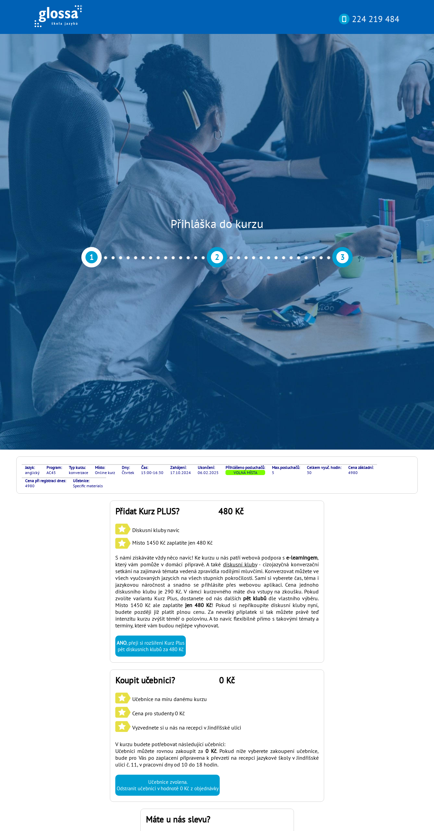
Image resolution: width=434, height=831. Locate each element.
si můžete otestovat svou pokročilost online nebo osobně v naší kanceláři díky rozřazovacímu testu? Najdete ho (212, 733)
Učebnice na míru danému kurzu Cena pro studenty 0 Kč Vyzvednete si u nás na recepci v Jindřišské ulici (178, 419)
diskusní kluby (240, 270)
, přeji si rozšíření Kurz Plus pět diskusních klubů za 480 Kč (150, 352)
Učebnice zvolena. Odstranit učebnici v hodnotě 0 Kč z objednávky (167, 491)
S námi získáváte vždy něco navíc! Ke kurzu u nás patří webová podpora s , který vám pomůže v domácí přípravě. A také (217, 267)
